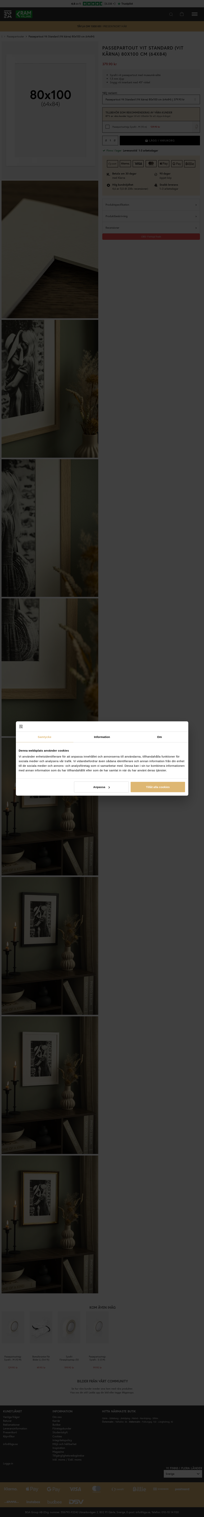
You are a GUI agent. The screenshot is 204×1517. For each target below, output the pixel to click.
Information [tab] (102, 736)
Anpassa (101, 787)
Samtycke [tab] (44, 736)
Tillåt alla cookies (158, 787)
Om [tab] (159, 736)
